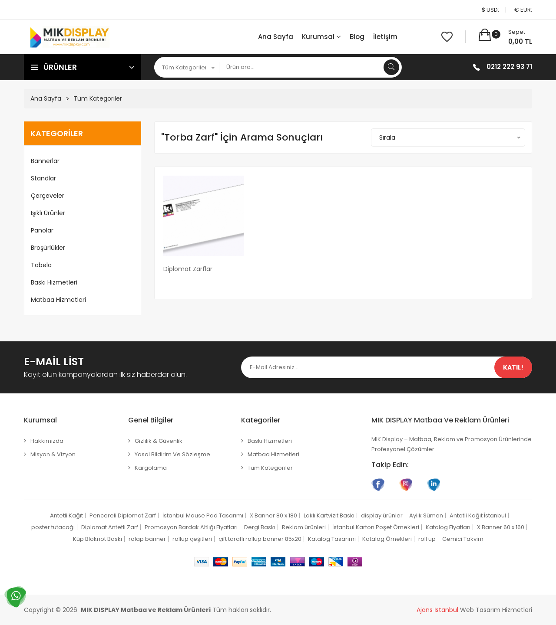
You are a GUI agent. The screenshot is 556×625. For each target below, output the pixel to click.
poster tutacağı (53, 527)
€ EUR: (523, 10)
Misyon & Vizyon (53, 454)
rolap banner (147, 539)
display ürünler (382, 515)
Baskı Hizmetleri (54, 282)
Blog (357, 36)
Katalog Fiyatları (448, 527)
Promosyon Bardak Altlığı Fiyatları (191, 527)
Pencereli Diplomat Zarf (122, 515)
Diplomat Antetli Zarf (109, 527)
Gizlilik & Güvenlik (158, 441)
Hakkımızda (46, 441)
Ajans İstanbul (437, 609)
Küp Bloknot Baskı (97, 539)
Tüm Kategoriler (97, 98)
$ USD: (490, 10)
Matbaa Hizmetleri (58, 299)
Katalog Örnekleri (387, 539)
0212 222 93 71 (509, 66)
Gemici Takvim (462, 539)
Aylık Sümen (426, 515)
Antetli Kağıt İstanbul (478, 515)
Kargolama (151, 468)
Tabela (41, 265)
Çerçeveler (47, 195)
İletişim (385, 36)
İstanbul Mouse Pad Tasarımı (202, 515)
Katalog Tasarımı (332, 539)
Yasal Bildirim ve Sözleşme (172, 454)
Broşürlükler (48, 247)
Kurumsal (321, 36)
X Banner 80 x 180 (273, 515)
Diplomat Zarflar (187, 269)
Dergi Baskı (259, 527)
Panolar (42, 230)
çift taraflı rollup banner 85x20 (259, 539)
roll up (427, 539)
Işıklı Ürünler (48, 213)
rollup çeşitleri (192, 539)
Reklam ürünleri (304, 527)
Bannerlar (45, 161)
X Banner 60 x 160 (500, 527)
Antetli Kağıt (66, 515)
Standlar (43, 178)
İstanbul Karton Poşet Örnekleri (375, 527)
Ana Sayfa (275, 36)
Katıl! (513, 367)
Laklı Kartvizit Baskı (329, 515)
